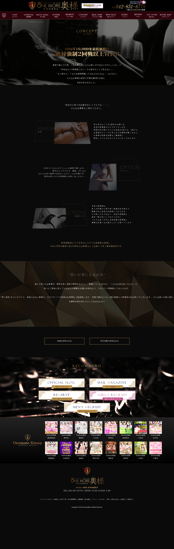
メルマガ (101, 499)
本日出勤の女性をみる (109, 341)
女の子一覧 (63, 499)
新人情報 (87, 499)
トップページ (32, 22)
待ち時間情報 (72, 499)
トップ (42, 499)
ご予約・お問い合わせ (112, 499)
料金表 (56, 499)
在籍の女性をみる (64, 341)
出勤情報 (80, 499)
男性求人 (130, 499)
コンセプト (49, 499)
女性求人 (123, 499)
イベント (94, 499)
